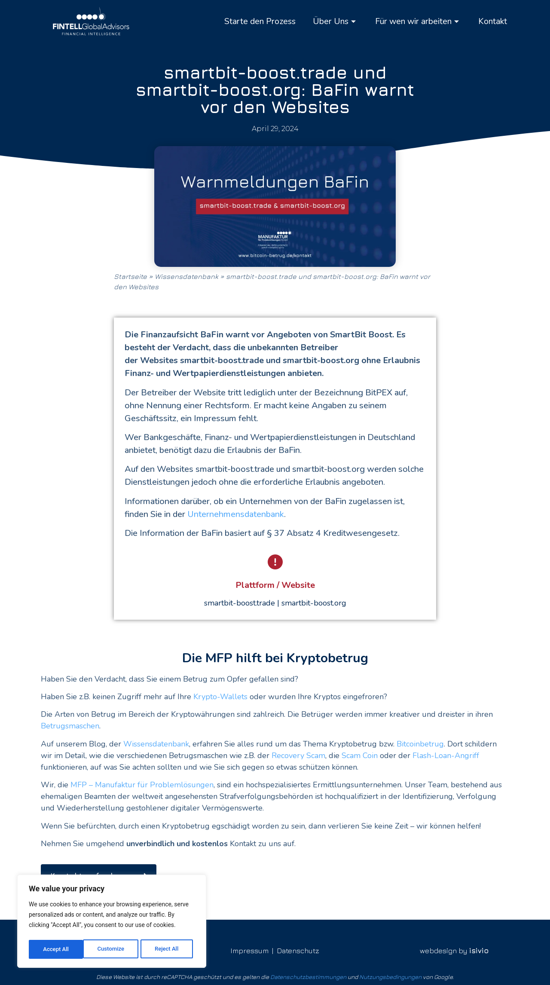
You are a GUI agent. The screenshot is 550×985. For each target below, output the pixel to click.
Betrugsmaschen (70, 726)
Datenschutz (298, 949)
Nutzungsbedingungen (390, 975)
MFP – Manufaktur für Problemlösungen (142, 785)
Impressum (249, 949)
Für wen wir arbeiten (413, 21)
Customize (56, 949)
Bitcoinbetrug (420, 744)
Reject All (112, 949)
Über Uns (327, 21)
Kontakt (492, 21)
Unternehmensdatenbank (235, 514)
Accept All (168, 949)
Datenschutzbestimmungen (308, 975)
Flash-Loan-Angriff (444, 755)
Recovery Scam (298, 755)
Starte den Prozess (249, 21)
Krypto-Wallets (220, 696)
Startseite (130, 276)
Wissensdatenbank (186, 276)
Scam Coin (360, 755)
